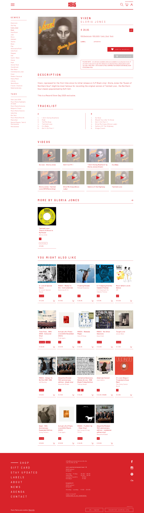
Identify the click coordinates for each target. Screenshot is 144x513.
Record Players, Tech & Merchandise (18, 123)
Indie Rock (14, 51)
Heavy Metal (15, 79)
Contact (19, 496)
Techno (13, 41)
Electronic (14, 23)
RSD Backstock (86, 36)
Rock (12, 30)
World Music (15, 83)
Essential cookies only (119, 510)
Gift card (21, 467)
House (13, 60)
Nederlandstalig (16, 88)
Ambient (13, 39)
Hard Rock (14, 32)
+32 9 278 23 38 (72, 462)
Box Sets (14, 115)
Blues (12, 44)
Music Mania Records (17, 117)
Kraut (12, 74)
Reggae (13, 53)
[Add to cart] (54, 301)
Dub (12, 55)
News (16, 487)
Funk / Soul (14, 27)
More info (31, 510)
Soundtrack (14, 67)
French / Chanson (16, 85)
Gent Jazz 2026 (16, 99)
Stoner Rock (15, 65)
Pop (12, 46)
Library (13, 81)
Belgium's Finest (16, 108)
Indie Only (14, 113)
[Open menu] (12, 4)
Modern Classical (16, 76)
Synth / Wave (15, 58)
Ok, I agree (94, 510)
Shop (25, 462)
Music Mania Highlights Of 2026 (18, 103)
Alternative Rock (16, 48)
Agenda (18, 491)
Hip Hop (13, 25)
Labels (18, 477)
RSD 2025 (96, 36)
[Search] (121, 4)
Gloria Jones (93, 21)
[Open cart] (126, 4)
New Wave (14, 69)
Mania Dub (14, 120)
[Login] (131, 4)
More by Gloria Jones (59, 200)
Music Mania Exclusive (18, 106)
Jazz (12, 34)
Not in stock (123, 56)
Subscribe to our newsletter (76, 495)
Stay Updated (24, 472)
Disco (12, 37)
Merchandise (15, 126)
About (17, 482)
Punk (12, 62)
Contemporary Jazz (17, 72)
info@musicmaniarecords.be (76, 461)
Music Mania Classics (18, 111)
